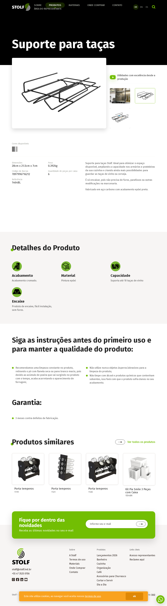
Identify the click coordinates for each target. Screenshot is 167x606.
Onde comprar (96, 5)
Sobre (37, 5)
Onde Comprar (77, 568)
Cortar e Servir (105, 580)
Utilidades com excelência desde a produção (136, 77)
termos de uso (93, 596)
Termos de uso (77, 559)
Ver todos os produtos (141, 442)
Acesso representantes (142, 555)
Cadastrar (141, 524)
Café (99, 572)
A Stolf (72, 555)
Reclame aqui (137, 559)
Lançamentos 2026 (107, 555)
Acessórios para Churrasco (111, 576)
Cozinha (101, 563)
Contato (117, 5)
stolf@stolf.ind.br (21, 569)
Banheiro (102, 559)
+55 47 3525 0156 (21, 573)
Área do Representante (47, 8)
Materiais (74, 5)
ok (134, 596)
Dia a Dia (101, 584)
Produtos (55, 5)
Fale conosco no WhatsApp (160, 599)
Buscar (153, 7)
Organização (104, 568)
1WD (153, 595)
